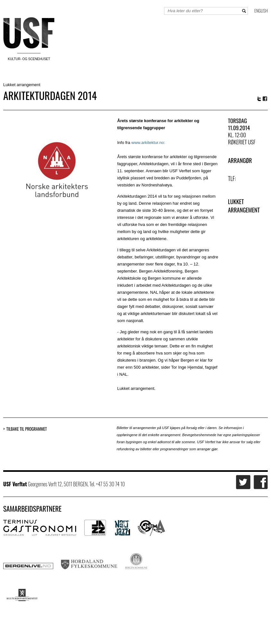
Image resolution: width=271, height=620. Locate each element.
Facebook (265, 98)
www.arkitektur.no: (148, 142)
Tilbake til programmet (26, 429)
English (261, 10)
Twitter (259, 98)
